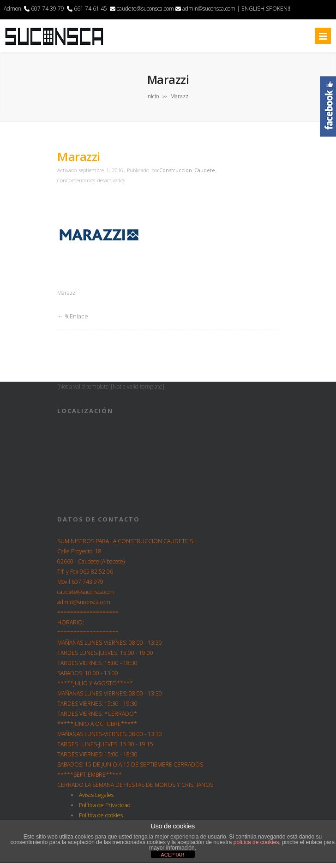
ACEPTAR (172, 854)
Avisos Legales (96, 795)
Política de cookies (101, 815)
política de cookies (256, 842)
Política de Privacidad (105, 805)
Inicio (152, 96)
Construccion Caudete (187, 170)
